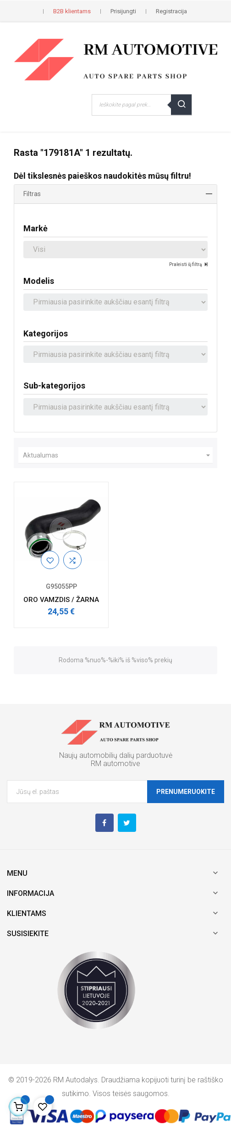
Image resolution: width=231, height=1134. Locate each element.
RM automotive (115, 763)
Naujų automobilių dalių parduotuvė (115, 755)
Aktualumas (118, 455)
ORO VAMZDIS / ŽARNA (61, 600)
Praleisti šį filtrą (186, 264)
